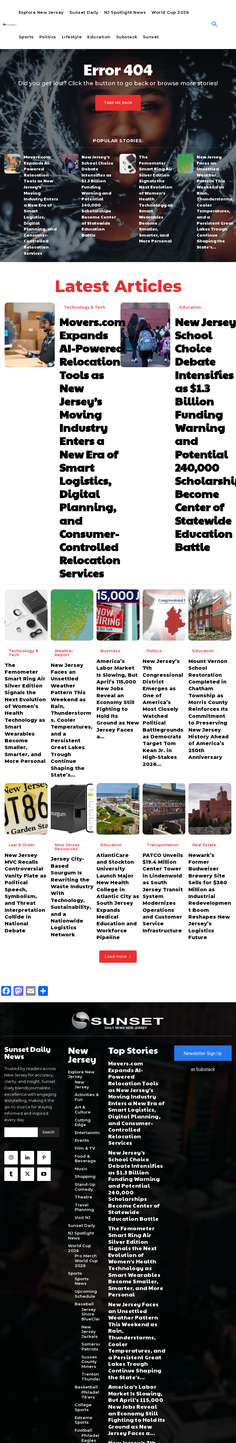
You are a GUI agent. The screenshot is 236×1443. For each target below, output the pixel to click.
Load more (118, 657)
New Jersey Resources (64, 581)
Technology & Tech (82, 250)
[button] (214, 24)
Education (189, 250)
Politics (152, 430)
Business (108, 430)
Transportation (159, 579)
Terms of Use (131, 1430)
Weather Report (68, 430)
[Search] (48, 831)
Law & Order (19, 579)
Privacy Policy (105, 1430)
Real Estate (201, 579)
